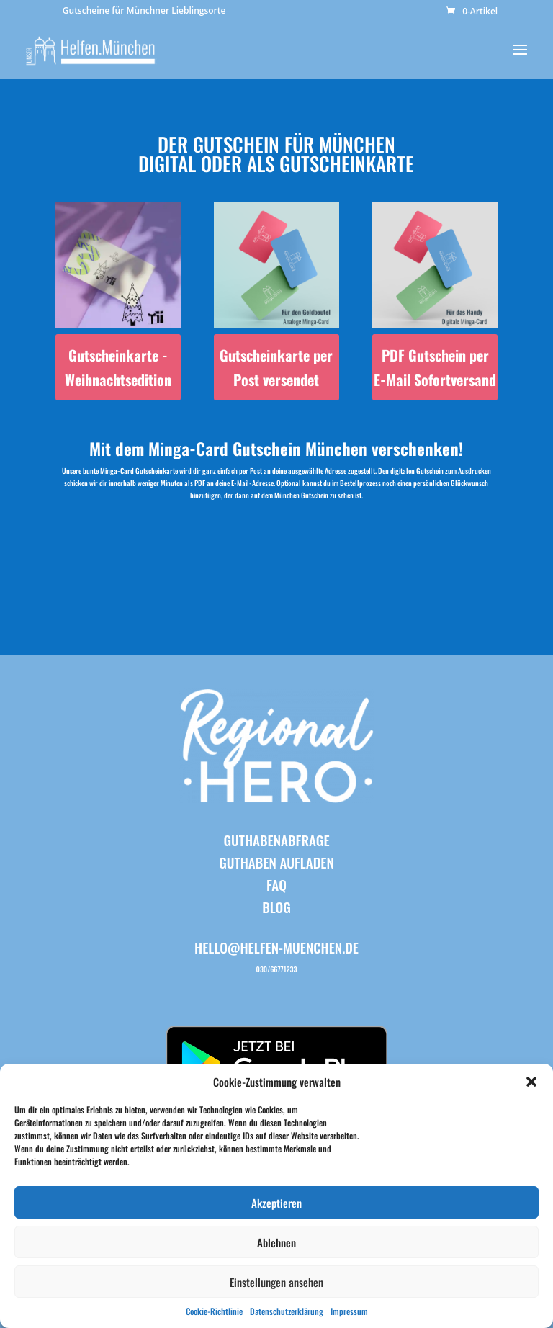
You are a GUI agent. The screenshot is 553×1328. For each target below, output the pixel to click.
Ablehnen (276, 1242)
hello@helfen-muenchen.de (276, 947)
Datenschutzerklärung (286, 1311)
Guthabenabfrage (276, 840)
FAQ (276, 884)
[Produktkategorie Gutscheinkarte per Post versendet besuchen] (276, 301)
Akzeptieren (276, 1203)
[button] (531, 1081)
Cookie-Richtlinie (214, 1311)
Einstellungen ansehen (276, 1282)
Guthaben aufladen (276, 862)
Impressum (349, 1311)
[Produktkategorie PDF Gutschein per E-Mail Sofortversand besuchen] (435, 301)
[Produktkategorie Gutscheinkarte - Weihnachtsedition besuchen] (118, 301)
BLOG (276, 907)
